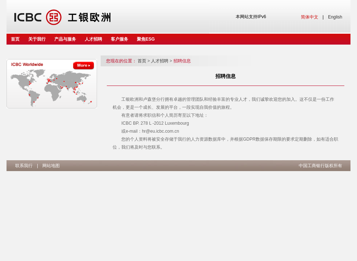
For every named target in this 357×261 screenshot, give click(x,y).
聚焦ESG (146, 39)
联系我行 (24, 165)
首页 (15, 39)
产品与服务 (65, 39)
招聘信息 (182, 60)
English (335, 17)
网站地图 (51, 165)
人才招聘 (93, 39)
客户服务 (119, 39)
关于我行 (37, 39)
